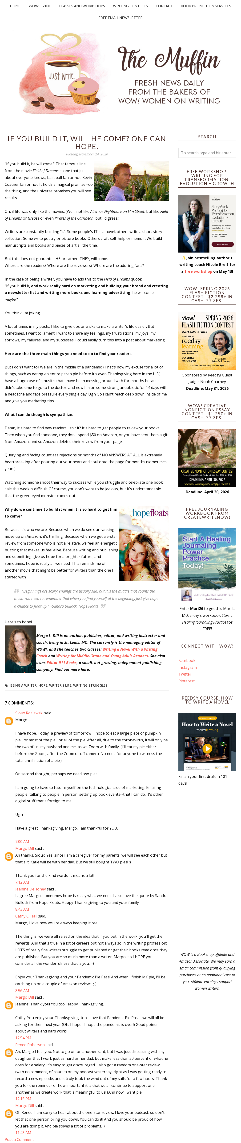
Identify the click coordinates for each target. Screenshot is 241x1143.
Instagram (187, 667)
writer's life (60, 685)
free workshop (198, 271)
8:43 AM (22, 909)
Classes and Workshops (82, 6)
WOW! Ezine (40, 6)
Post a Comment (19, 1139)
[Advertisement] (207, 868)
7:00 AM (22, 841)
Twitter (184, 674)
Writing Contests (130, 6)
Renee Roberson (30, 1044)
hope (43, 685)
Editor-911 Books (62, 662)
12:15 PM (23, 1098)
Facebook (186, 660)
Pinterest (186, 681)
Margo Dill (24, 848)
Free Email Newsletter (120, 18)
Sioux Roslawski (29, 713)
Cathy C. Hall (26, 916)
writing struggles (90, 685)
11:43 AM (23, 1132)
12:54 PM (23, 1037)
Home (15, 6)
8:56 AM (22, 990)
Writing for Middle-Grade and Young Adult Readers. (102, 655)
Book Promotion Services (206, 6)
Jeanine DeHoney (30, 889)
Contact (164, 6)
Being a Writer (23, 685)
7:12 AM (22, 882)
